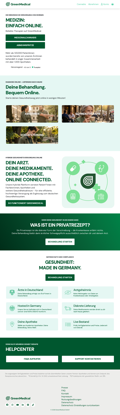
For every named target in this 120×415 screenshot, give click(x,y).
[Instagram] (12, 405)
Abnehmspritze (25, 45)
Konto (105, 4)
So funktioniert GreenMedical (25, 203)
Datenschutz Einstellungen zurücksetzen (80, 405)
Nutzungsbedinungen (71, 399)
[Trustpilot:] (25, 69)
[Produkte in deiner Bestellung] (112, 4)
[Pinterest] (28, 405)
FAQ (63, 390)
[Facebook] (7, 405)
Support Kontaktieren (88, 359)
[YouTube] (17, 405)
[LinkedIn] (23, 405)
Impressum (66, 396)
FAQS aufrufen (32, 359)
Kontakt (65, 393)
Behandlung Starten (60, 241)
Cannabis (81, 4)
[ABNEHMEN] (32, 114)
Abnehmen (93, 4)
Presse (64, 387)
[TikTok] (33, 405)
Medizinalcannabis (25, 37)
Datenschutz (67, 402)
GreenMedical (13, 4)
